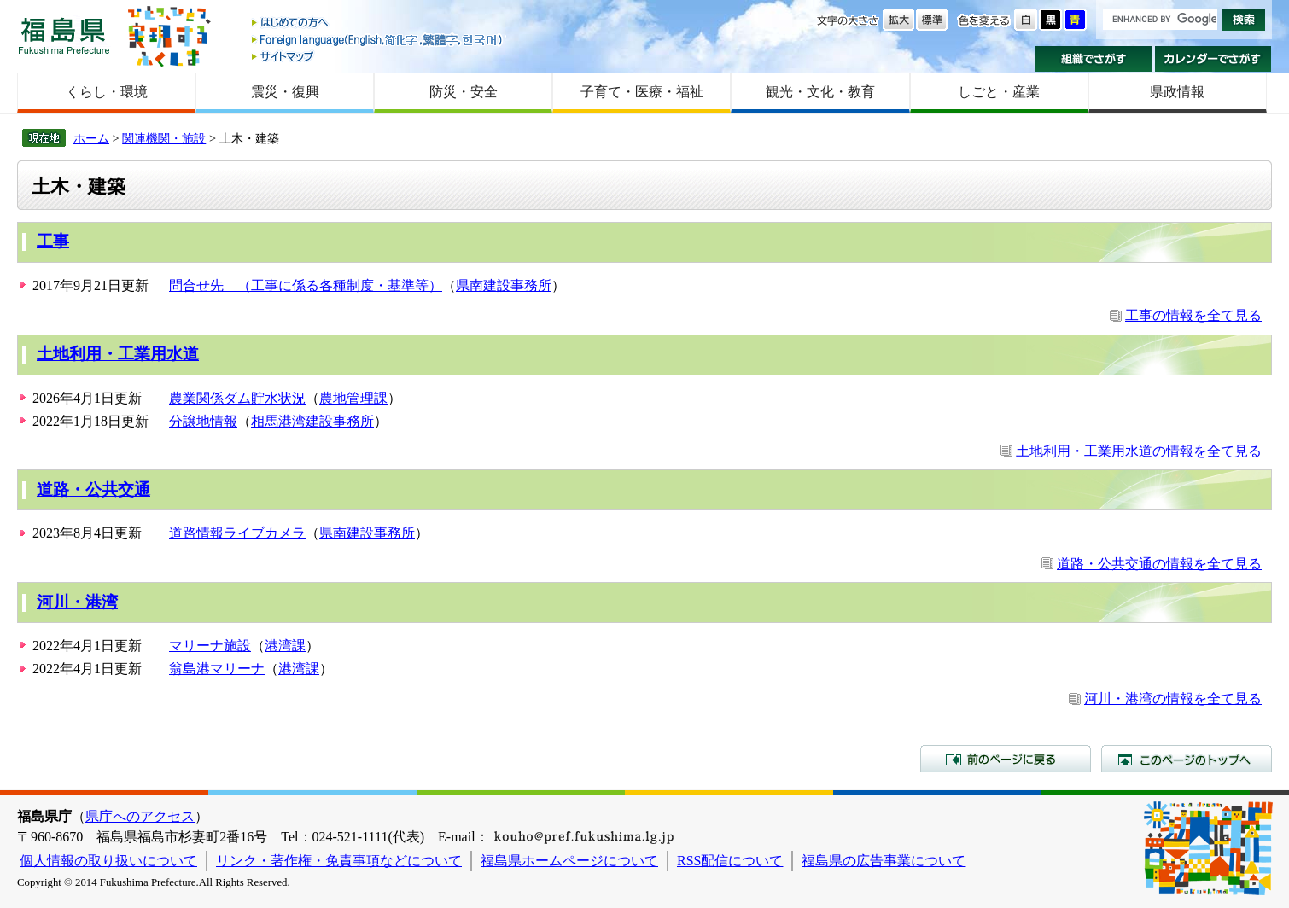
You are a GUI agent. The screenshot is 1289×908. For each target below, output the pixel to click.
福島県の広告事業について (883, 860)
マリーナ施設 (210, 645)
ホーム (91, 138)
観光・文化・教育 (820, 91)
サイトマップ (378, 56)
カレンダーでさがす (1213, 59)
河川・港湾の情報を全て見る (1173, 698)
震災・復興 (285, 91)
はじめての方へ (378, 23)
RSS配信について (730, 860)
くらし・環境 (107, 91)
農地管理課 (353, 398)
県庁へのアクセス (140, 816)
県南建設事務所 (503, 285)
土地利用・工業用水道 (118, 354)
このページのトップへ (1186, 758)
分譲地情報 (203, 421)
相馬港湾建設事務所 (312, 421)
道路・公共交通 (93, 489)
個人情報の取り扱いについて (108, 860)
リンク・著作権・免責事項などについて (339, 860)
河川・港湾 (77, 602)
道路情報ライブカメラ (237, 533)
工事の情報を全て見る (1193, 315)
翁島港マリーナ (217, 668)
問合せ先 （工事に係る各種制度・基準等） (305, 285)
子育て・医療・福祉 (641, 91)
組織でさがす (1093, 59)
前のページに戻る (1005, 758)
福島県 (64, 35)
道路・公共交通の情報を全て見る (1159, 563)
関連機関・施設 (164, 138)
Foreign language (378, 40)
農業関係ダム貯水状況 (237, 398)
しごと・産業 (999, 91)
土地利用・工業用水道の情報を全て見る (1139, 451)
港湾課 (285, 645)
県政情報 (1177, 91)
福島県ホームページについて (569, 860)
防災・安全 (463, 91)
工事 (53, 241)
